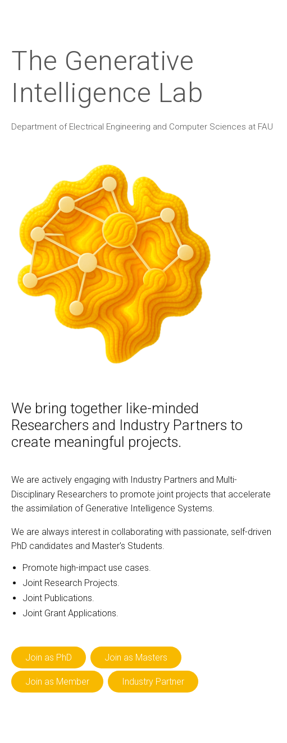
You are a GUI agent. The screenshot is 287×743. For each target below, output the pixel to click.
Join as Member (57, 681)
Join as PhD (48, 657)
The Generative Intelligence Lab (107, 77)
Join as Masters (135, 657)
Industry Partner (153, 681)
